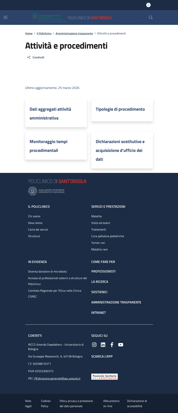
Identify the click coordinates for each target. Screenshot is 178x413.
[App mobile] (94, 365)
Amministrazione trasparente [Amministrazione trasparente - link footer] (116, 302)
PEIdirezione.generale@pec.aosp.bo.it (57, 378)
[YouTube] (121, 344)
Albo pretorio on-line (111, 403)
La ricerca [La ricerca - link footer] (99, 281)
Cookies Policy (46, 403)
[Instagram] (94, 344)
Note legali (28, 403)
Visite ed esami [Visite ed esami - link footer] (100, 223)
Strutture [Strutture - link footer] (34, 236)
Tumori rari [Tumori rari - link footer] (98, 242)
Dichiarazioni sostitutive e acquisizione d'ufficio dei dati (120, 150)
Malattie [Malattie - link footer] (96, 216)
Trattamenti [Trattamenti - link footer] (98, 229)
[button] (151, 17)
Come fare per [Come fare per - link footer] (103, 261)
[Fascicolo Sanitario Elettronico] (104, 376)
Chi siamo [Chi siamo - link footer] (34, 216)
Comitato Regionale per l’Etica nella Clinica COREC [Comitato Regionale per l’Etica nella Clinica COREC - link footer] (54, 293)
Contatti (35, 335)
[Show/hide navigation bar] (5, 17)
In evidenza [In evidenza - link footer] (37, 261)
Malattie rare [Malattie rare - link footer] (99, 249)
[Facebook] (112, 344)
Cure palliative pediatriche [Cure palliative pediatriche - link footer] (107, 236)
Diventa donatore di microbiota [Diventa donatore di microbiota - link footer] (47, 271)
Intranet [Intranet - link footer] (98, 312)
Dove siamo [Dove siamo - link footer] (35, 223)
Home (29, 33)
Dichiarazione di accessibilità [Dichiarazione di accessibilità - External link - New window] (137, 403)
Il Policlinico (44, 33)
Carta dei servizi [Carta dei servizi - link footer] (38, 229)
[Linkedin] (103, 344)
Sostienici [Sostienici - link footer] (99, 291)
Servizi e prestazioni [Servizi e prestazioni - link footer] (108, 206)
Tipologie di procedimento (120, 109)
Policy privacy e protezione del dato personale (76, 403)
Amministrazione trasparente (74, 33)
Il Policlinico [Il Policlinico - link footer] (39, 206)
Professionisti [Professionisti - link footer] (103, 271)
